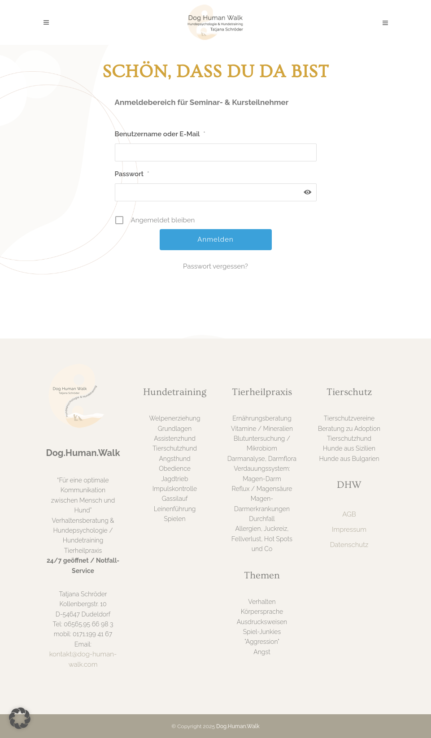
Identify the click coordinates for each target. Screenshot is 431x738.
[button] (19, 718)
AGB (349, 514)
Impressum (349, 529)
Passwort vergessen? (215, 266)
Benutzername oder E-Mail (160, 134)
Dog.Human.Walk (238, 726)
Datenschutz (349, 545)
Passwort (132, 174)
